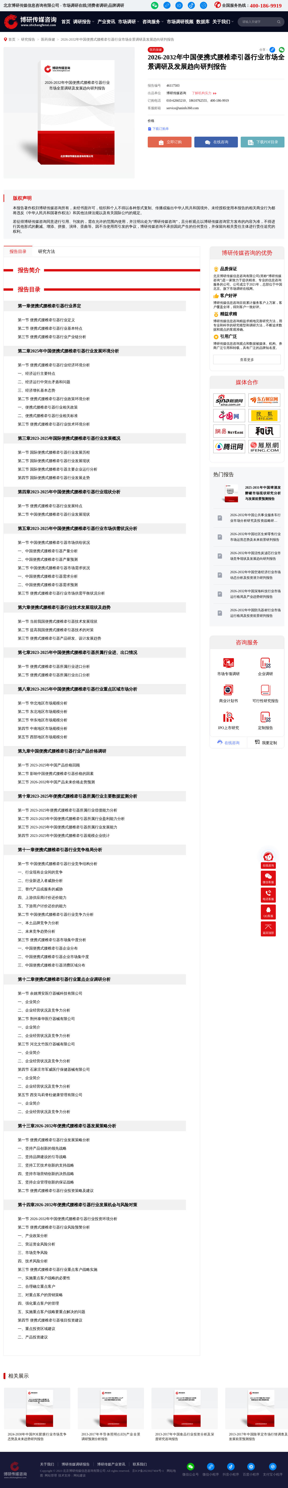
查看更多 (247, 360)
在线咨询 (216, 142)
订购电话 (154, 100)
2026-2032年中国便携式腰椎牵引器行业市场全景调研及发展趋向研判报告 (117, 39)
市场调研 (129, 21)
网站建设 (80, 1475)
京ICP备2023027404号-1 (148, 1471)
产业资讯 (106, 21)
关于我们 (223, 21)
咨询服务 (153, 21)
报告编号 (154, 85)
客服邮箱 (154, 108)
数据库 (203, 21)
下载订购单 (158, 129)
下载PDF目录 (262, 142)
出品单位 (154, 93)
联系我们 (140, 1464)
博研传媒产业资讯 (111, 1464)
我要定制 (266, 742)
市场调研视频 (180, 21)
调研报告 (84, 21)
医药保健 (48, 39)
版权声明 (22, 198)
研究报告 (28, 39)
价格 (151, 121)
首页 (65, 21)
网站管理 (51, 1475)
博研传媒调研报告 (76, 1464)
